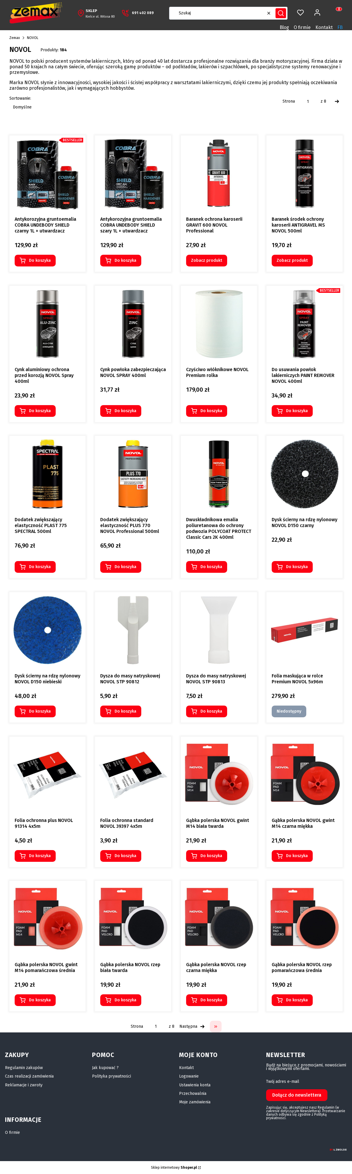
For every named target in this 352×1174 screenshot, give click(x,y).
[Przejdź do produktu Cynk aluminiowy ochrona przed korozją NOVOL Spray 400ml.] (47, 324)
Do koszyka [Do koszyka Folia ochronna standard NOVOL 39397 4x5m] (125, 855)
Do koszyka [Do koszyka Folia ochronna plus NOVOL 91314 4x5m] (40, 855)
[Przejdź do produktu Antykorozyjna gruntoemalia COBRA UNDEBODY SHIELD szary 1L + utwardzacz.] (133, 173)
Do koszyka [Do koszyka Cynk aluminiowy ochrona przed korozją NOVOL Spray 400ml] (40, 410)
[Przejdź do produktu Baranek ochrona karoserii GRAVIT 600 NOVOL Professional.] (219, 173)
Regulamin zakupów (24, 1067)
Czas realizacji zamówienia (29, 1076)
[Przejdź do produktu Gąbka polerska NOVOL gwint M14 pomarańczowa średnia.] (47, 919)
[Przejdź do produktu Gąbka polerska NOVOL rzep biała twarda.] (133, 919)
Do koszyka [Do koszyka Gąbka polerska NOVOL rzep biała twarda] (125, 1000)
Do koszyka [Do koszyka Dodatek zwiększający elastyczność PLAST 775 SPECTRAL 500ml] (40, 566)
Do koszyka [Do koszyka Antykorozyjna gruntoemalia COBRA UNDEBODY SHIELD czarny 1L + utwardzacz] (40, 260)
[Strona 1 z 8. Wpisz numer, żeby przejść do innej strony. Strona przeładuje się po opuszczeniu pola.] (308, 101)
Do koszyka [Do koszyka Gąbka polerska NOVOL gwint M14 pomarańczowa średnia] (40, 1000)
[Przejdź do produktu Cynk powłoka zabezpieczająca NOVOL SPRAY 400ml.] (133, 324)
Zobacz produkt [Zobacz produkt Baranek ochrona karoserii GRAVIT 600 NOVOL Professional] (206, 260)
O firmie (302, 27)
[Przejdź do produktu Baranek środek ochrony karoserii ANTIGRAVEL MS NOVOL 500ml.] (304, 173)
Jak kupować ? (105, 1067)
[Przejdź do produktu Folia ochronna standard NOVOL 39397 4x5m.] (133, 775)
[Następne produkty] (192, 1026)
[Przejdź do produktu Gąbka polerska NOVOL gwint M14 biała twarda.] (219, 775)
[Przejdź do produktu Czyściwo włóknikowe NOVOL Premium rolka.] (219, 324)
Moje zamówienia (194, 1102)
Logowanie (189, 1076)
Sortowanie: (20, 98)
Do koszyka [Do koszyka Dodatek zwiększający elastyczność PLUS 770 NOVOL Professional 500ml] (125, 566)
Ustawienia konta (194, 1085)
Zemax (14, 38)
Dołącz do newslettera (296, 1095)
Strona (289, 101)
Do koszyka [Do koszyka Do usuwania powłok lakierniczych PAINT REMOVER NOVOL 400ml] (297, 410)
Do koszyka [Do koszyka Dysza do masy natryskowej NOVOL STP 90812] (125, 711)
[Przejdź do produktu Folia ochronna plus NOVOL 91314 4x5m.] (47, 775)
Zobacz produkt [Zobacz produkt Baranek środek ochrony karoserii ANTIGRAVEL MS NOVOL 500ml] (292, 260)
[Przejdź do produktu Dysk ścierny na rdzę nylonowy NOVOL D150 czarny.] (304, 474)
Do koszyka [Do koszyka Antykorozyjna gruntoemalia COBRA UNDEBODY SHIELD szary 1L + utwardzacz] (125, 260)
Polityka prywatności (111, 1076)
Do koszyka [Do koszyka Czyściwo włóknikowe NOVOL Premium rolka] (211, 410)
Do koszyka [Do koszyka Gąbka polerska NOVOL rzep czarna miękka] (211, 1000)
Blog (284, 27)
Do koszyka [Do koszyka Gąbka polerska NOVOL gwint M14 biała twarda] (211, 855)
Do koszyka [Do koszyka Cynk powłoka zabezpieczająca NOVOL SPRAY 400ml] (125, 410)
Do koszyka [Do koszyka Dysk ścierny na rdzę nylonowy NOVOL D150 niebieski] (40, 711)
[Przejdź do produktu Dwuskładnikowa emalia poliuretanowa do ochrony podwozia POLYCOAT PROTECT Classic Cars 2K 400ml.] (219, 474)
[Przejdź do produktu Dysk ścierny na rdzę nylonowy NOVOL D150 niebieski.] (47, 630)
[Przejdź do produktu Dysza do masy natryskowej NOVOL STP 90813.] (219, 630)
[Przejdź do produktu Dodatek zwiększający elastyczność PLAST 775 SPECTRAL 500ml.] (47, 474)
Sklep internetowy (174, 1167)
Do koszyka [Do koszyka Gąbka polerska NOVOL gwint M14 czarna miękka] (297, 855)
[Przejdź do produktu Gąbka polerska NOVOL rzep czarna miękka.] (219, 919)
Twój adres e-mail (282, 1081)
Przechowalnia (192, 1093)
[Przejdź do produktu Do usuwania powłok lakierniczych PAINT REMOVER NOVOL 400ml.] (304, 324)
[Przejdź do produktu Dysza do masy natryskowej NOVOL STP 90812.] (133, 630)
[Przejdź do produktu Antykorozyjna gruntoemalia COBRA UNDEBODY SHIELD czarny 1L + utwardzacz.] (47, 173)
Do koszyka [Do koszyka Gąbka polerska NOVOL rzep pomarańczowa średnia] (297, 1000)
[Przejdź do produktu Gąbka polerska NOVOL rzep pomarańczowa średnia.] (304, 919)
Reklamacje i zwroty (23, 1085)
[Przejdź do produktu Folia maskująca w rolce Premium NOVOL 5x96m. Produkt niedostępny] (304, 630)
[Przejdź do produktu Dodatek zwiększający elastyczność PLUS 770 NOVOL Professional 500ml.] (133, 474)
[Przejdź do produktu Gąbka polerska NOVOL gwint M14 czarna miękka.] (304, 775)
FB (340, 27)
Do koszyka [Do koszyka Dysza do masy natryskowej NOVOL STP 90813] (211, 711)
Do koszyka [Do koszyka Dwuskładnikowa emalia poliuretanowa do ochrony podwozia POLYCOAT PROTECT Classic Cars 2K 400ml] (211, 566)
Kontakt (324, 27)
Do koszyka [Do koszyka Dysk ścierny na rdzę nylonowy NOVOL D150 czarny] (297, 566)
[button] (281, 13)
